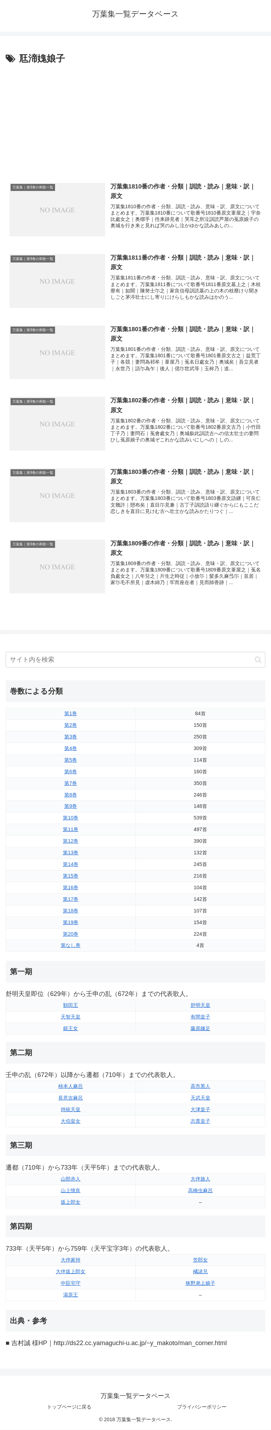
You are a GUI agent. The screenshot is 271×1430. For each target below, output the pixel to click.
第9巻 (70, 807)
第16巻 (70, 888)
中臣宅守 (70, 1283)
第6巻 (70, 772)
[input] (135, 660)
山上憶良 (70, 1191)
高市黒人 (200, 1086)
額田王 (70, 1005)
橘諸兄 (200, 1272)
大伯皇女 (70, 1121)
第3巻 (70, 737)
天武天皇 (200, 1098)
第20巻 (70, 934)
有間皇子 (200, 1017)
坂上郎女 (70, 1202)
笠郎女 (200, 1260)
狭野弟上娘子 (200, 1283)
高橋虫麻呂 (200, 1191)
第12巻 (70, 841)
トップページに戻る (69, 1407)
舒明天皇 (200, 1005)
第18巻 (70, 911)
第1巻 (70, 714)
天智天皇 (70, 1017)
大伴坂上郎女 (70, 1272)
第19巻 (70, 923)
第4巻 (70, 748)
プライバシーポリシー (202, 1407)
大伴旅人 (200, 1179)
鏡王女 (70, 1029)
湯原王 (70, 1295)
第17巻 (70, 899)
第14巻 (70, 865)
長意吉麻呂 (70, 1098)
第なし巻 (70, 946)
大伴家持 (70, 1260)
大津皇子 (200, 1110)
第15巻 (70, 876)
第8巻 (70, 795)
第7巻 (70, 783)
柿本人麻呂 (70, 1086)
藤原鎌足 (200, 1029)
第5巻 (70, 760)
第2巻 (70, 725)
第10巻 (70, 818)
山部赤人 (70, 1179)
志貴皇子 (200, 1121)
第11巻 (70, 830)
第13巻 (70, 853)
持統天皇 (70, 1110)
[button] (258, 660)
